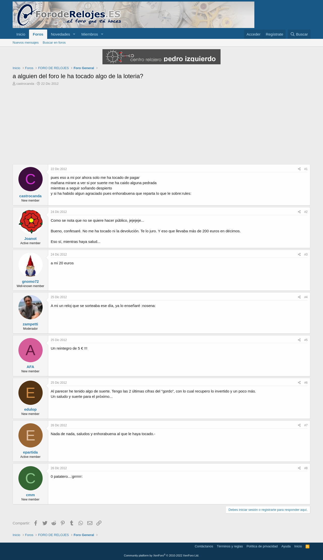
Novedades (60, 34)
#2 (306, 212)
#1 (306, 169)
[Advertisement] (161, 126)
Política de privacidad (262, 546)
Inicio (20, 34)
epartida (30, 452)
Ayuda (286, 546)
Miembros (89, 34)
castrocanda (25, 84)
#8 (306, 468)
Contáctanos (204, 546)
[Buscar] (299, 34)
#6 (306, 382)
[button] (73, 34)
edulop (30, 409)
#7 (306, 425)
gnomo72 (30, 281)
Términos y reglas (230, 546)
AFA (30, 367)
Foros (38, 34)
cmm (30, 495)
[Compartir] (299, 169)
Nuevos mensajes (26, 42)
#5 (306, 340)
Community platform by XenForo (161, 555)
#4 (306, 297)
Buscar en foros (54, 42)
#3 (306, 254)
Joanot (30, 238)
